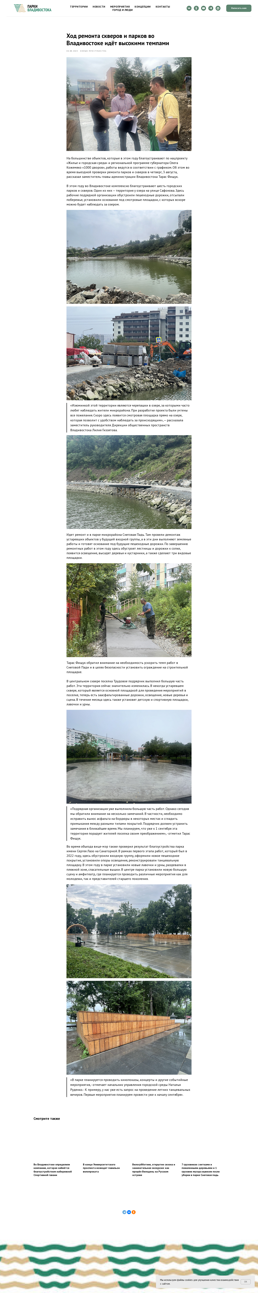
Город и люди (122, 10)
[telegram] (210, 8)
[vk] (189, 8)
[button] (238, 8)
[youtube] (203, 8)
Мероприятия (120, 6)
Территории (79, 6)
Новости (99, 6)
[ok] (196, 8)
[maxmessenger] (218, 8)
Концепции (143, 6)
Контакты (163, 6)
